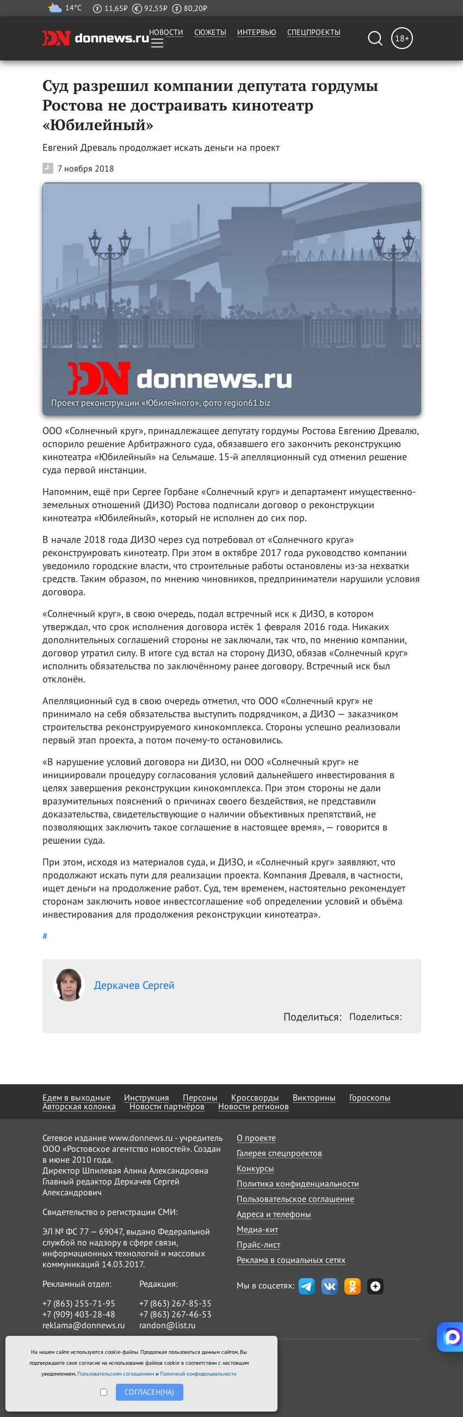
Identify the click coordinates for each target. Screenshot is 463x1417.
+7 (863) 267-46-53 (175, 1314)
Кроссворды (255, 1097)
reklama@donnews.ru (83, 1325)
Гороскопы (370, 1097)
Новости (166, 32)
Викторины (314, 1097)
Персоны (200, 1097)
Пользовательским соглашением (115, 1373)
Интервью (256, 32)
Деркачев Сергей (114, 985)
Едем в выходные (76, 1097)
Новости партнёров (167, 1106)
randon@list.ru (167, 1325)
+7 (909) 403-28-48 (78, 1314)
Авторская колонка (79, 1106)
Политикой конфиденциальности (198, 1373)
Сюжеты (210, 32)
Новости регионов (253, 1106)
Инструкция (146, 1097)
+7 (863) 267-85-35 (175, 1303)
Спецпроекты (314, 32)
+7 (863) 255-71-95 (78, 1303)
